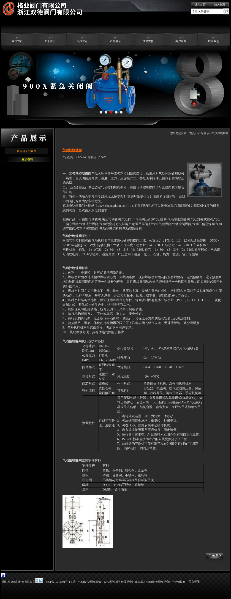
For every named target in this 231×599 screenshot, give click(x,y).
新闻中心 (82, 41)
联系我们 (213, 41)
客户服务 (180, 41)
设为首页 (200, 4)
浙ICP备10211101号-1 (57, 581)
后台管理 (194, 581)
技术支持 (148, 41)
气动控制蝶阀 (81, 173)
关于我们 (49, 41)
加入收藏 (219, 4)
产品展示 (115, 41)
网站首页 (17, 41)
